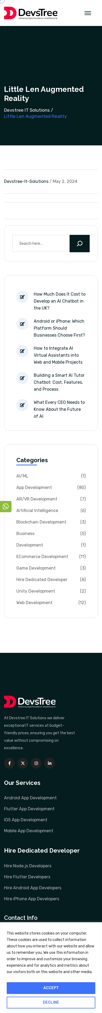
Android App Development (30, 797)
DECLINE (51, 1002)
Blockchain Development (41, 522)
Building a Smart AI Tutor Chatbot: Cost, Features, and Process (59, 382)
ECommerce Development (42, 556)
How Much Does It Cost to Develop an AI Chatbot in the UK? (59, 301)
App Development (34, 487)
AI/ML (22, 476)
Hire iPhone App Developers (31, 898)
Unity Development (35, 591)
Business (25, 533)
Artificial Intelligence (37, 510)
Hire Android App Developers (32, 887)
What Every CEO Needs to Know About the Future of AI (59, 409)
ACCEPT (51, 988)
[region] (51, 967)
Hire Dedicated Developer (41, 579)
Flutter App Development (29, 808)
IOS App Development (25, 819)
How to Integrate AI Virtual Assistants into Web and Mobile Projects (58, 355)
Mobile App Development (28, 830)
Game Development (36, 568)
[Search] (80, 243)
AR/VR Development (36, 499)
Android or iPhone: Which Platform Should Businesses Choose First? (59, 328)
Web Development (34, 602)
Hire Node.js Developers (27, 865)
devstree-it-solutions (26, 181)
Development (29, 545)
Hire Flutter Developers (27, 876)
